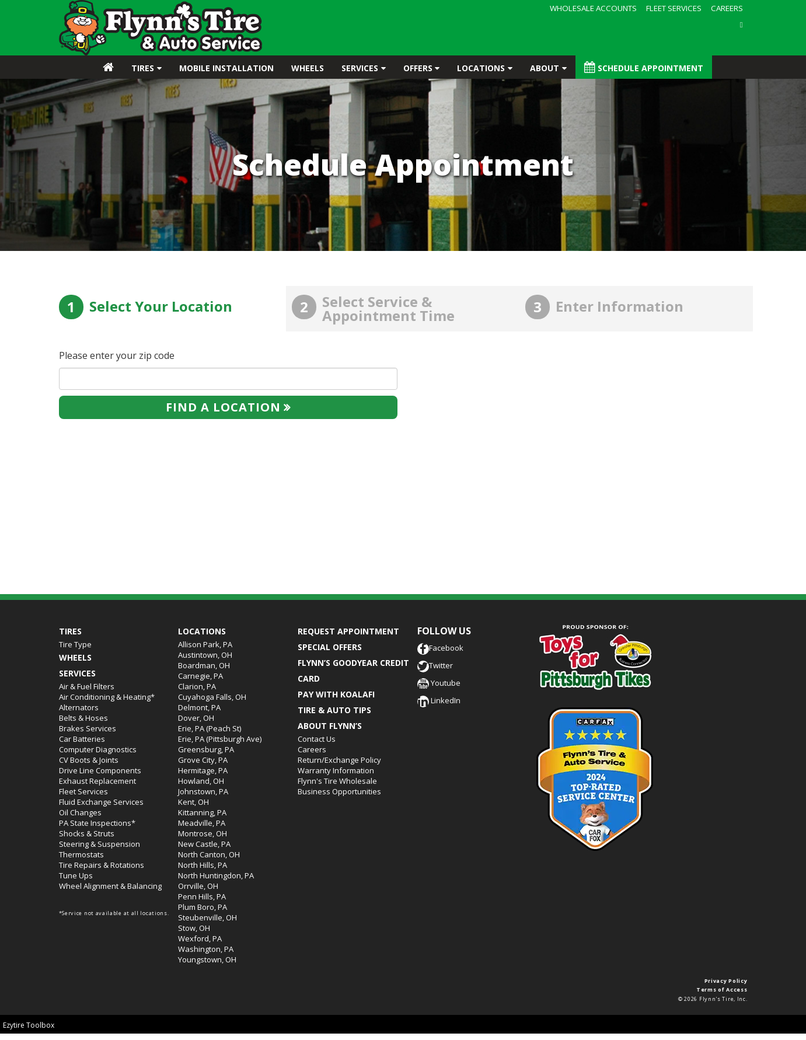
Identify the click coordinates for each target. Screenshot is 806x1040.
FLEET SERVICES (674, 8)
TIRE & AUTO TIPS (334, 710)
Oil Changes (80, 812)
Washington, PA (205, 949)
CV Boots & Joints (88, 760)
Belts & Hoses (83, 718)
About (544, 68)
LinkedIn (438, 700)
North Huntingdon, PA (216, 875)
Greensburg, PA (206, 749)
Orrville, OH (198, 886)
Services (359, 68)
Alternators (79, 707)
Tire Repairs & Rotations (101, 865)
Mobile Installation (226, 68)
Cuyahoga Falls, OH (212, 697)
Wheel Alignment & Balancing (110, 886)
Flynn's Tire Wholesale (337, 781)
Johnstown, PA (203, 791)
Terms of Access (722, 989)
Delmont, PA (199, 707)
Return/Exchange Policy (339, 760)
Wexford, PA (200, 938)
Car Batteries (82, 739)
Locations (481, 68)
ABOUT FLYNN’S (330, 725)
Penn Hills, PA (202, 896)
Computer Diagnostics (98, 749)
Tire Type (75, 644)
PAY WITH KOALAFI (336, 694)
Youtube (438, 683)
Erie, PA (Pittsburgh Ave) (219, 739)
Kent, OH (193, 802)
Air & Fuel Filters (86, 686)
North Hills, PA (202, 865)
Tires (142, 68)
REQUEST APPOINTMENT (348, 631)
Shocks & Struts (86, 833)
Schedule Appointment (643, 67)
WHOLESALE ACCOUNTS (593, 8)
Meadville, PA (201, 823)
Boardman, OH (204, 665)
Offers (417, 68)
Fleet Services (83, 791)
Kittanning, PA (202, 812)
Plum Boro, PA (202, 907)
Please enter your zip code (117, 355)
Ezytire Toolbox (28, 1025)
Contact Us (317, 739)
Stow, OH (194, 928)
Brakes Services (87, 728)
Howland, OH (201, 781)
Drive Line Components (100, 770)
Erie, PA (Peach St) (209, 728)
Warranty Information (336, 770)
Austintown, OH (205, 655)
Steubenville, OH (207, 917)
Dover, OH (196, 718)
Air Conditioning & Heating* (107, 697)
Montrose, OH (202, 833)
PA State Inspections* (97, 823)
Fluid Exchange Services (101, 802)
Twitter (435, 665)
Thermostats (81, 854)
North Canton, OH (209, 854)
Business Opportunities (339, 791)
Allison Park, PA (205, 644)
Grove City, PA (203, 760)
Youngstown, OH (207, 959)
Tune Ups (76, 875)
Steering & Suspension (99, 844)
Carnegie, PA (200, 676)
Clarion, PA (197, 686)
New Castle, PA (204, 844)
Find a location (223, 407)
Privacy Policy (726, 981)
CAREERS (727, 8)
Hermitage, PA (203, 770)
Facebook (440, 648)
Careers (312, 749)
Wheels (307, 68)
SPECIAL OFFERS (330, 646)
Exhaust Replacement (97, 781)
